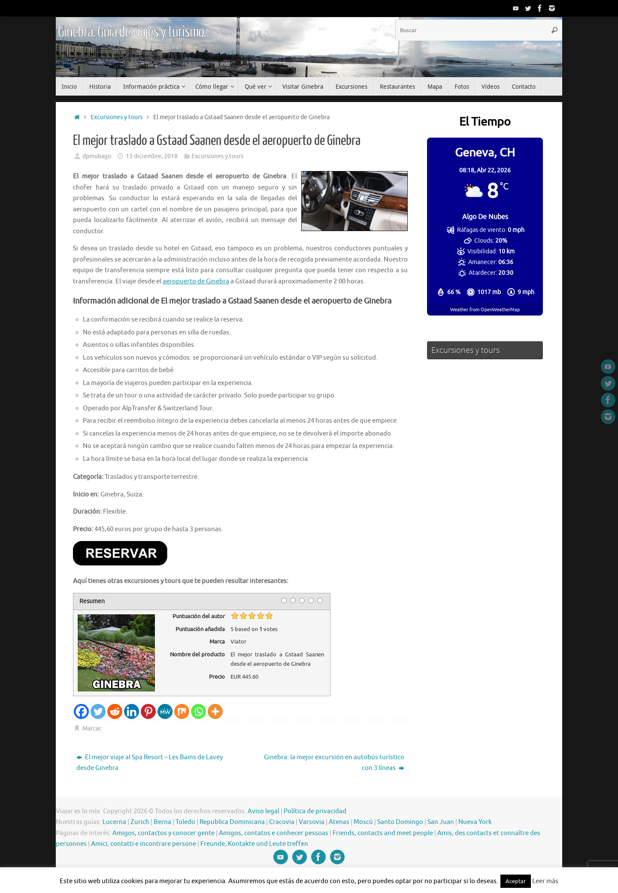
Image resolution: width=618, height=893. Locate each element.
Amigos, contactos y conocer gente (163, 833)
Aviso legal (263, 811)
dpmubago (96, 156)
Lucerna (114, 822)
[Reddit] (114, 711)
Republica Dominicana (232, 822)
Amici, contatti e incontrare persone (143, 844)
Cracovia (281, 822)
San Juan (440, 822)
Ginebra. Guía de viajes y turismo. (132, 32)
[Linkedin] (131, 711)
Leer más (545, 881)
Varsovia (311, 822)
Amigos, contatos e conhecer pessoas (273, 833)
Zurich (139, 822)
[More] (215, 711)
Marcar (91, 728)
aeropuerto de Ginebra (196, 281)
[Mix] (181, 711)
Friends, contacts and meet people (383, 833)
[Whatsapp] (198, 711)
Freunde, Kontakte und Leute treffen (254, 844)
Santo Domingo (400, 822)
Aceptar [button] (516, 881)
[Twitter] (98, 711)
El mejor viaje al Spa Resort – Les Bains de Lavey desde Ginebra (149, 763)
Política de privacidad (315, 811)
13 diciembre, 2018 (152, 156)
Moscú (363, 822)
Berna (162, 822)
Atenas (339, 822)
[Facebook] (81, 711)
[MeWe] (165, 711)
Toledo (185, 822)
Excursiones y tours (116, 117)
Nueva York (475, 822)
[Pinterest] (148, 711)
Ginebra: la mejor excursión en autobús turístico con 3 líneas (334, 763)
